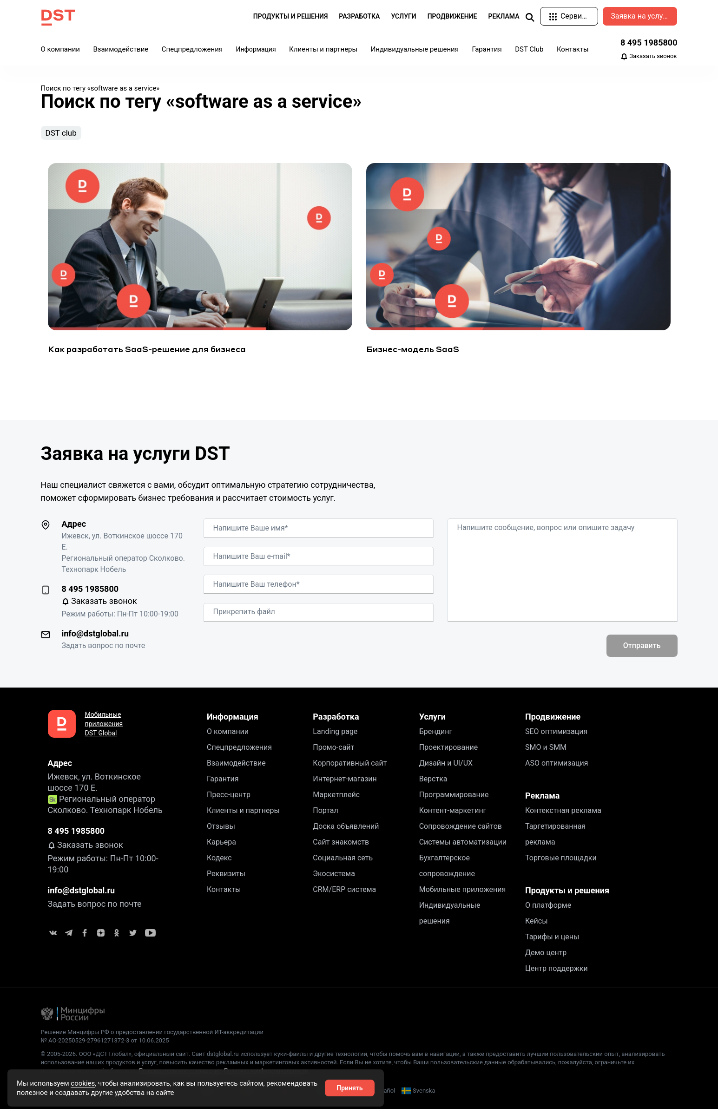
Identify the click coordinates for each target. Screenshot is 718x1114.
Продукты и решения (567, 895)
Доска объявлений (346, 830)
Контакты (573, 49)
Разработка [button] (359, 16)
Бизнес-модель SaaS (412, 353)
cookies (83, 1083)
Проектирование (448, 751)
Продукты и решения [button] (290, 16)
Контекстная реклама (563, 815)
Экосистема (334, 878)
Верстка (433, 783)
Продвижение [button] (452, 16)
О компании (60, 49)
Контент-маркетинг (453, 815)
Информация (232, 721)
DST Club (529, 49)
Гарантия (486, 49)
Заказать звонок (648, 56)
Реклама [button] (504, 16)
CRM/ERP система (344, 894)
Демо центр (545, 957)
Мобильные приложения (462, 894)
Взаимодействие (120, 49)
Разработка (336, 721)
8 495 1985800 (649, 42)
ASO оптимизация (556, 767)
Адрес (74, 528)
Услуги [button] (403, 16)
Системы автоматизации (463, 846)
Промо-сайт (333, 751)
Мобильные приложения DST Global (104, 728)
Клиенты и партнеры (323, 49)
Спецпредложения (192, 49)
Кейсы (536, 925)
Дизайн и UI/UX (446, 767)
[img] (529, 16)
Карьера (221, 846)
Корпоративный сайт (350, 767)
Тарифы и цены (552, 941)
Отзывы (221, 830)
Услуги (432, 721)
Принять (349, 1088)
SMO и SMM (545, 751)
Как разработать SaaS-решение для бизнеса (147, 353)
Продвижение (552, 721)
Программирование (454, 799)
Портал (325, 815)
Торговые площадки (561, 862)
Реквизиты (226, 878)
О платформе (548, 909)
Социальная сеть (343, 862)
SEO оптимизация (556, 736)
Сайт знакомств (341, 846)
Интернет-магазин (345, 783)
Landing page (335, 736)
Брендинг (436, 736)
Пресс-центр (228, 799)
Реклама (542, 800)
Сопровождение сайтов (460, 830)
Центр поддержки (556, 973)
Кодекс (219, 862)
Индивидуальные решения (415, 49)
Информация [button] (256, 49)
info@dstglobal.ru (95, 638)
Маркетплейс (336, 799)
